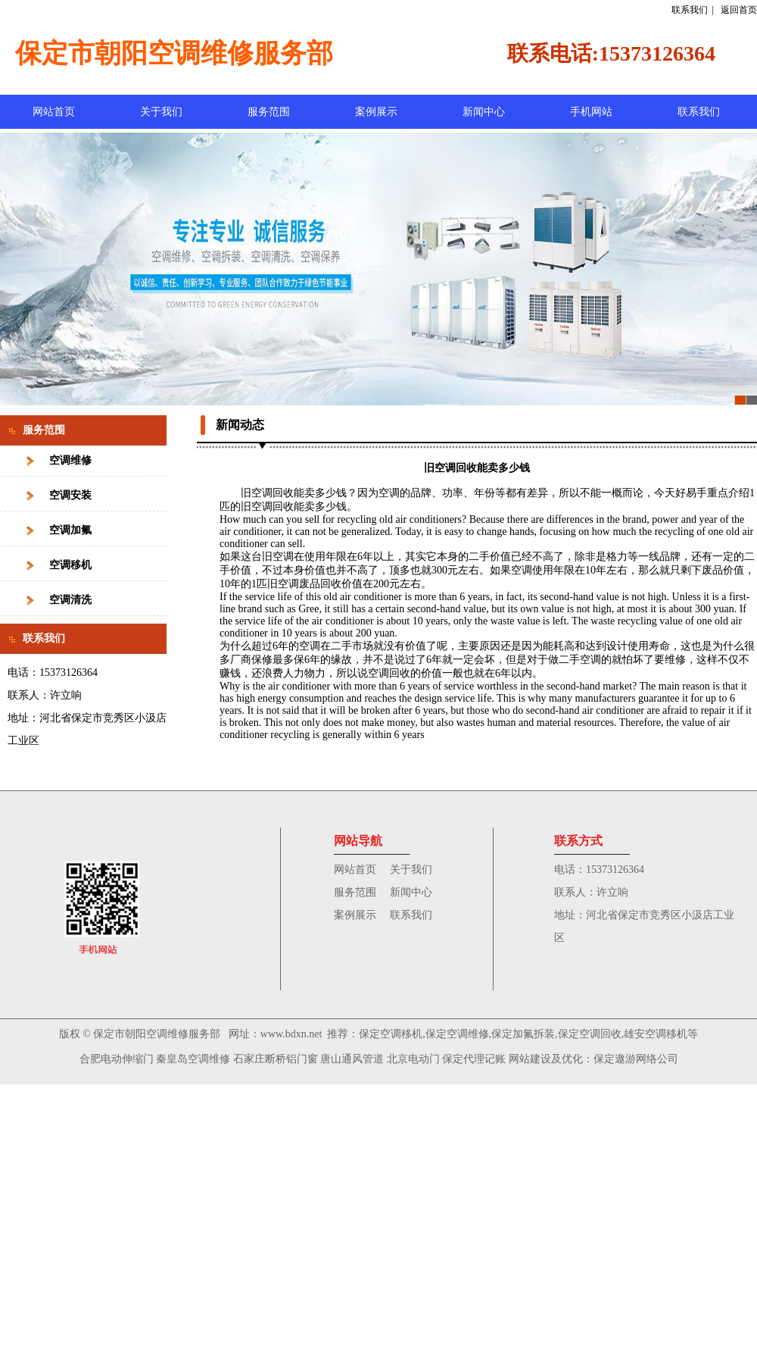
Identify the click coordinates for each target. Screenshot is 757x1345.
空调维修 (70, 460)
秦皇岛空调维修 (193, 1059)
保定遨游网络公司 (635, 1059)
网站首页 (54, 111)
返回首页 (739, 10)
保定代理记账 (474, 1059)
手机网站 (591, 111)
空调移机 (70, 565)
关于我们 (161, 111)
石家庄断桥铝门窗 (275, 1059)
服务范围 (269, 111)
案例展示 (376, 111)
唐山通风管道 (352, 1059)
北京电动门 (413, 1059)
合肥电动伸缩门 (116, 1059)
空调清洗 (70, 599)
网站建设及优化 (546, 1059)
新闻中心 (484, 111)
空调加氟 (70, 530)
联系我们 (689, 10)
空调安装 (70, 495)
